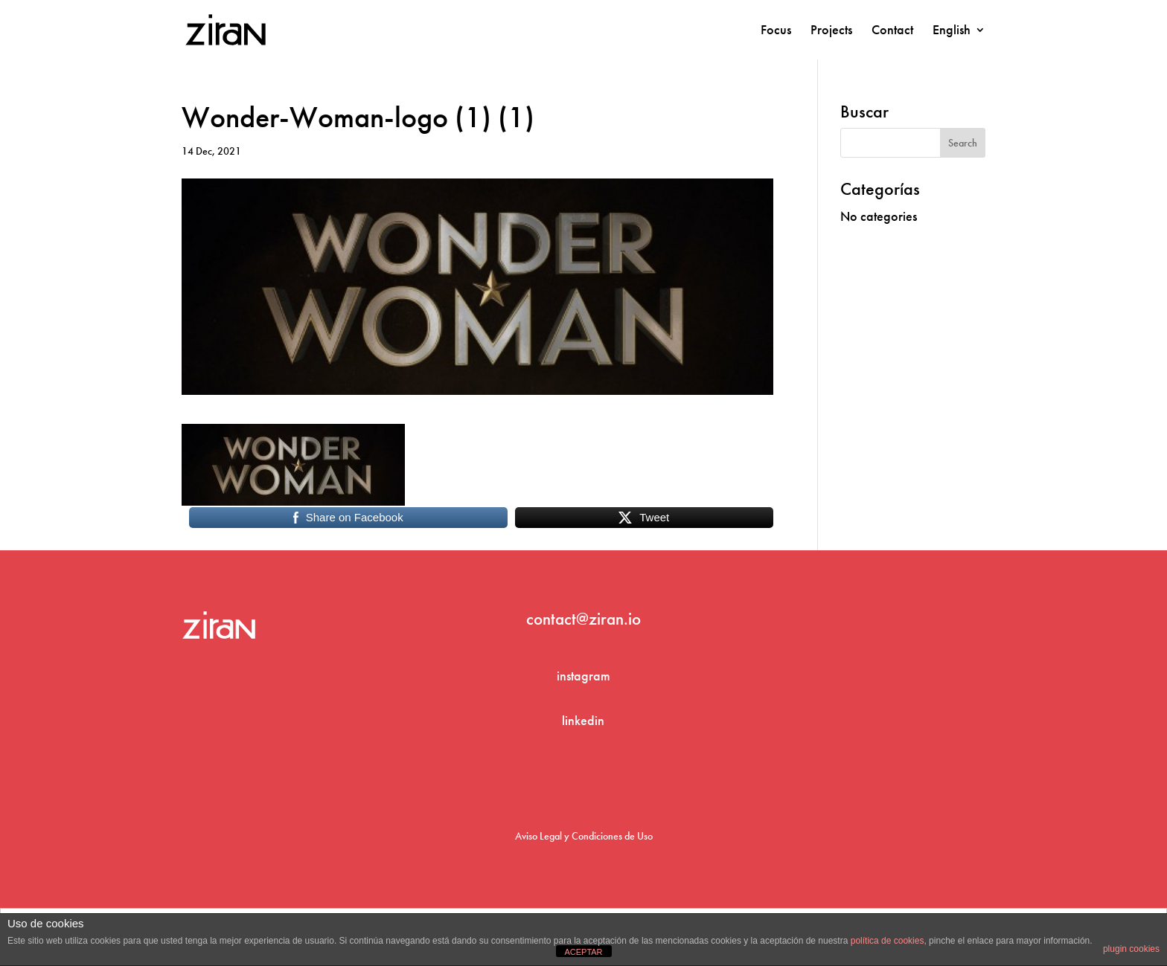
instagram (583, 675)
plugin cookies (1131, 949)
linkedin (583, 720)
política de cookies (887, 941)
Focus (776, 31)
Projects (831, 31)
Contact (892, 31)
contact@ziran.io (583, 619)
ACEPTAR (583, 951)
